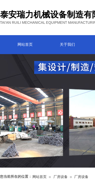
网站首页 (39, 177)
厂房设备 (60, 177)
